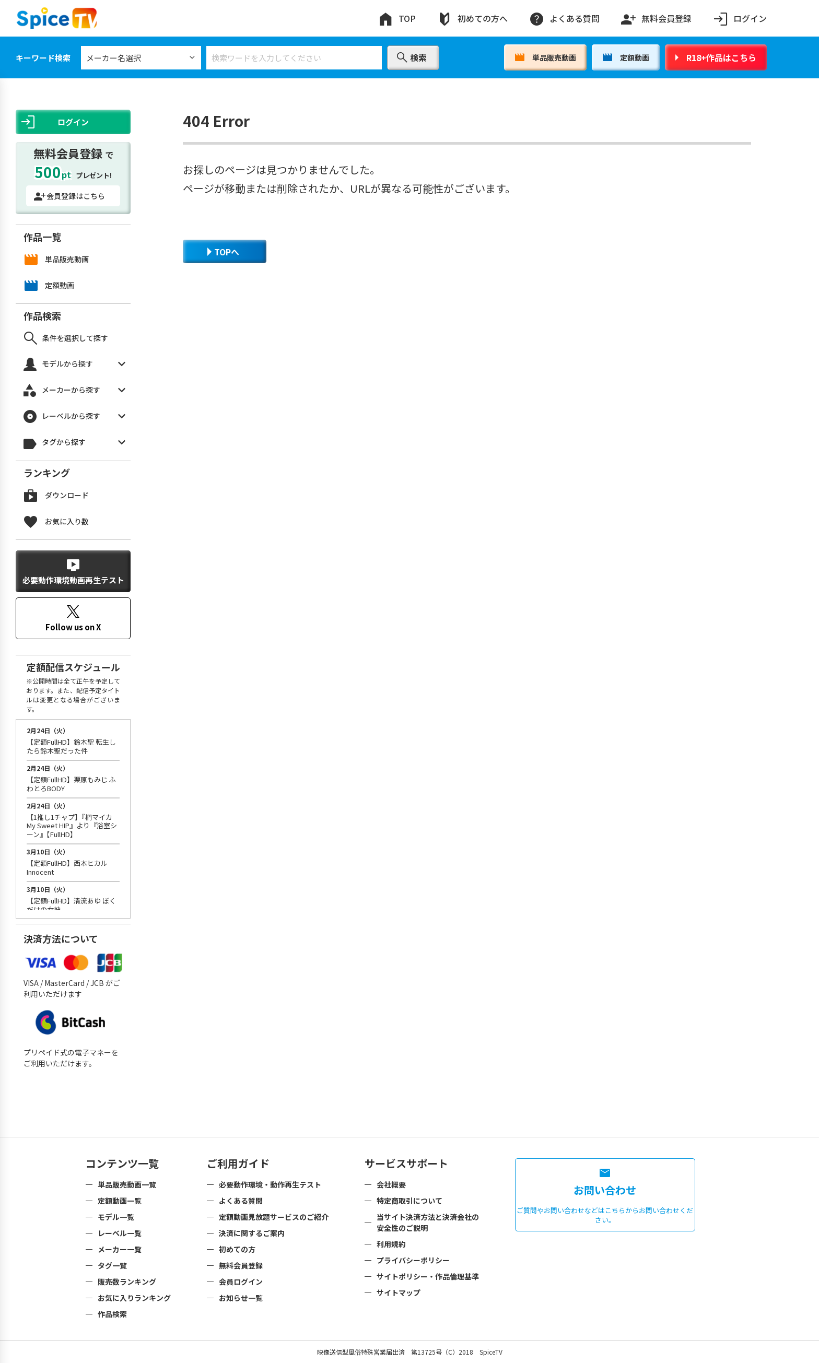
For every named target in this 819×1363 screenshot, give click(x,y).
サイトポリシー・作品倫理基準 (428, 1276)
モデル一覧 (116, 1217)
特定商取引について (409, 1200)
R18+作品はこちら (715, 57)
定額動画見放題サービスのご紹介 (274, 1217)
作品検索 (112, 1314)
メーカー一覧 (120, 1249)
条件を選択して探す (66, 338)
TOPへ (223, 251)
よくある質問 (564, 18)
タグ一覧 (112, 1265)
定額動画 (625, 57)
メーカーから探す (74, 390)
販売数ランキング (127, 1281)
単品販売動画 (545, 57)
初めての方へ (472, 18)
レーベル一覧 (120, 1233)
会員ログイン (241, 1281)
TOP (397, 18)
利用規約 (391, 1244)
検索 (412, 57)
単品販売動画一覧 (127, 1184)
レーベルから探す (74, 416)
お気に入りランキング (134, 1297)
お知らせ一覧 (241, 1297)
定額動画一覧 (120, 1200)
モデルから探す (74, 364)
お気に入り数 (56, 521)
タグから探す (74, 442)
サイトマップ (398, 1292)
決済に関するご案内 (252, 1233)
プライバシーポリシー (413, 1260)
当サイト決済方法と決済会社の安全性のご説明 (428, 1222)
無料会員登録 (656, 16)
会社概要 (391, 1184)
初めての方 (237, 1249)
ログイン (739, 18)
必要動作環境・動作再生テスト (270, 1184)
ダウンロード (56, 495)
